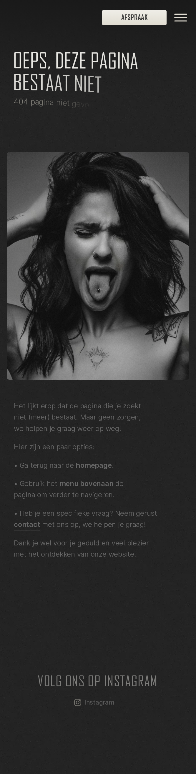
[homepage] (56, 17)
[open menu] (180, 17)
